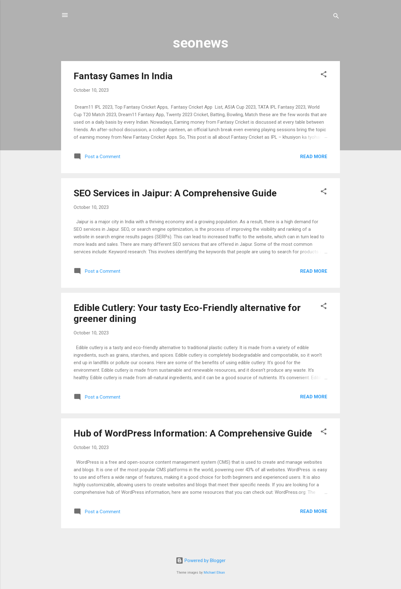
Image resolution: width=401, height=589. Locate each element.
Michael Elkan (214, 573)
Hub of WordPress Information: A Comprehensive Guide (193, 433)
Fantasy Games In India (123, 75)
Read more (313, 156)
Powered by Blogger (201, 560)
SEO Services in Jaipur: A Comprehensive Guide (175, 193)
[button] (323, 75)
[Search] (336, 17)
